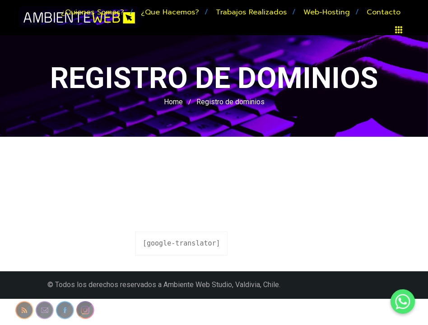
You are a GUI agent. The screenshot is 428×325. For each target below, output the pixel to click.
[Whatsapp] (403, 301)
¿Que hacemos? (170, 12)
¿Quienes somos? (92, 12)
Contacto (383, 12)
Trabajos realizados (251, 12)
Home (173, 102)
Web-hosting (326, 12)
